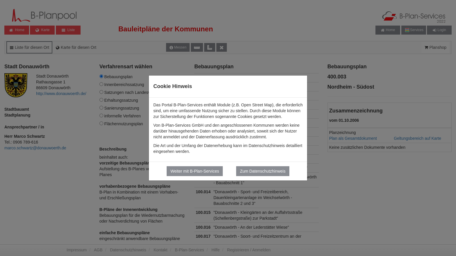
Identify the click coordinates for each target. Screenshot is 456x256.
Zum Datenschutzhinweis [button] (262, 171)
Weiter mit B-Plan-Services (194, 171)
